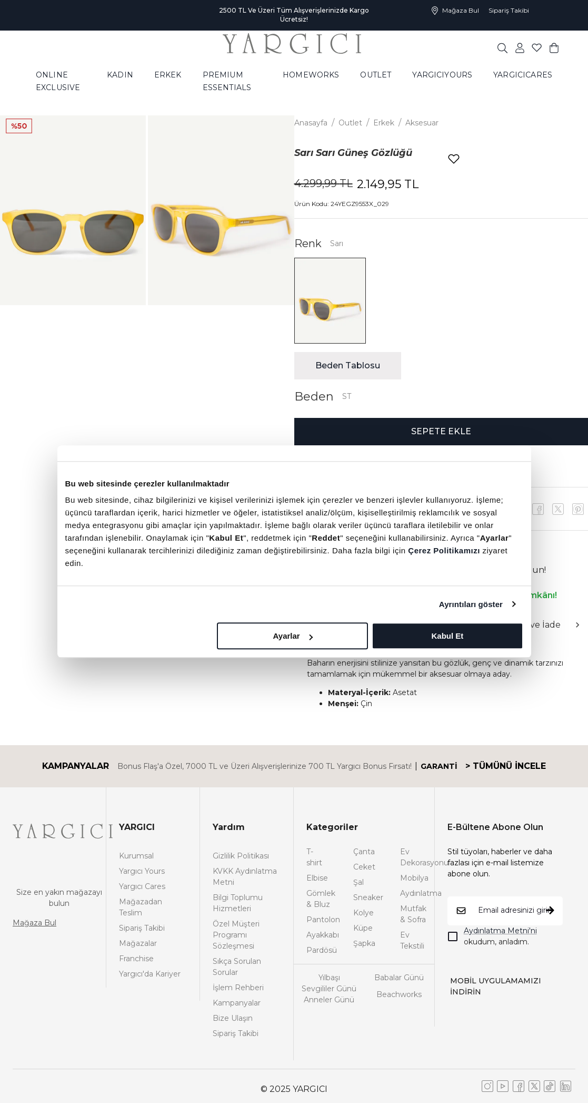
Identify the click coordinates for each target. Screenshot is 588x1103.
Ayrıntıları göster (471, 604)
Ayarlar (293, 635)
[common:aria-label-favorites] (520, 47)
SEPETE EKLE (441, 431)
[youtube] (558, 509)
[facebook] (538, 509)
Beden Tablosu (347, 365)
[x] (578, 509)
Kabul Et (448, 635)
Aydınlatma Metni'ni (500, 930)
